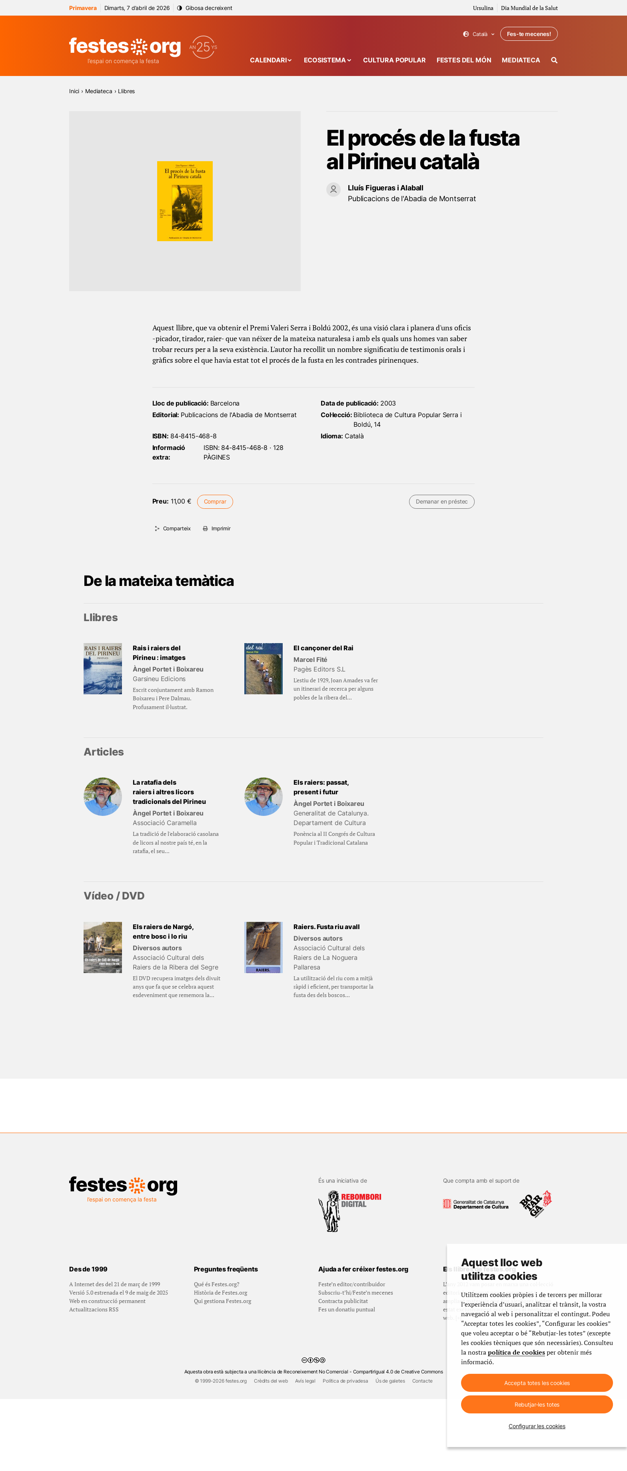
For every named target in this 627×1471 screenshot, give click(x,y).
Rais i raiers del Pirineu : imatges (159, 653)
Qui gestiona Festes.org (222, 1373)
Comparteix (177, 528)
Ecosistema (325, 60)
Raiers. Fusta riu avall (327, 927)
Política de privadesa (345, 1453)
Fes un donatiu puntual (346, 1381)
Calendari (268, 60)
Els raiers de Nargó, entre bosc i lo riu (163, 931)
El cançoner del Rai (323, 648)
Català (479, 34)
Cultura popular (394, 60)
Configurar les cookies (537, 1426)
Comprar (215, 501)
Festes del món (464, 60)
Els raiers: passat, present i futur (321, 787)
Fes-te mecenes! (529, 33)
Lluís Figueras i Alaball (385, 188)
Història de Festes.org (220, 1364)
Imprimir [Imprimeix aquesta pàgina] (221, 528)
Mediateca (521, 60)
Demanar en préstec (442, 501)
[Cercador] (554, 60)
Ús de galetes (390, 1453)
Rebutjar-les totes (537, 1404)
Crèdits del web (271, 1453)
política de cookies (516, 1352)
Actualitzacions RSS (94, 1381)
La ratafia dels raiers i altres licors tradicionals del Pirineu (169, 791)
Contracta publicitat (343, 1373)
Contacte (422, 1453)
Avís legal (305, 1453)
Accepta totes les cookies (537, 1382)
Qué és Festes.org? (217, 1356)
